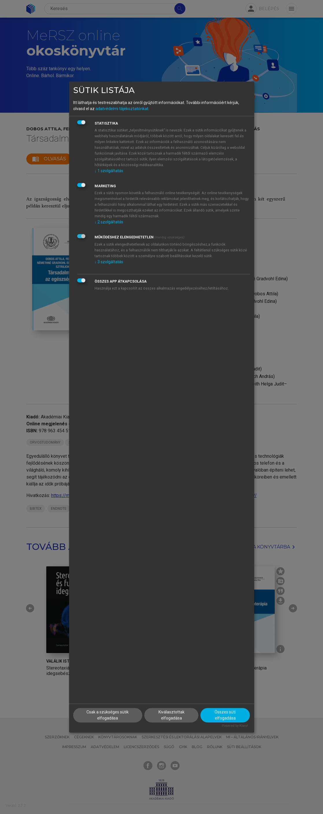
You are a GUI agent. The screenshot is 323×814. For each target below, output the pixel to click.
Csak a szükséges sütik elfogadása (107, 715)
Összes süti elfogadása (225, 715)
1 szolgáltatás (109, 170)
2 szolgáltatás (109, 222)
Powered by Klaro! (235, 726)
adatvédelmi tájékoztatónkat (121, 108)
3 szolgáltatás (109, 261)
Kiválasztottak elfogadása (171, 715)
